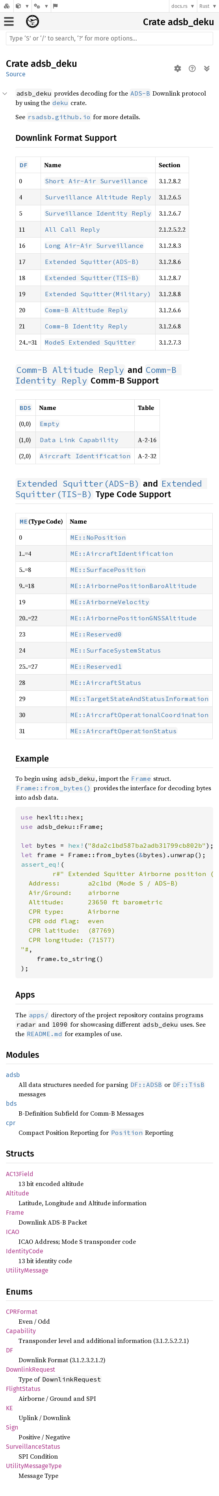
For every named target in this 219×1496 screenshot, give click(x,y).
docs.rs (179, 6)
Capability (21, 1331)
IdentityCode (24, 1251)
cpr (10, 1123)
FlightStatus (23, 1389)
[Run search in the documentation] (109, 38)
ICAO (12, 1232)
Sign (12, 1427)
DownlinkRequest (30, 1369)
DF (9, 1350)
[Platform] (41, 6)
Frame (15, 1212)
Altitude (17, 1193)
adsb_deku (191, 22)
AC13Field (19, 1174)
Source (16, 74)
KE (9, 1408)
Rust (204, 6)
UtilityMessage (27, 1270)
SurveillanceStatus (33, 1446)
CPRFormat (21, 1311)
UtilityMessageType (34, 1466)
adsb (13, 1075)
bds (11, 1103)
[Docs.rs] (6, 6)
